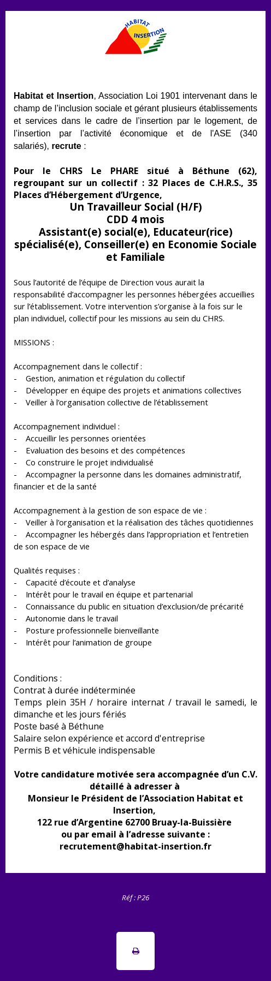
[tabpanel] (135, 897)
